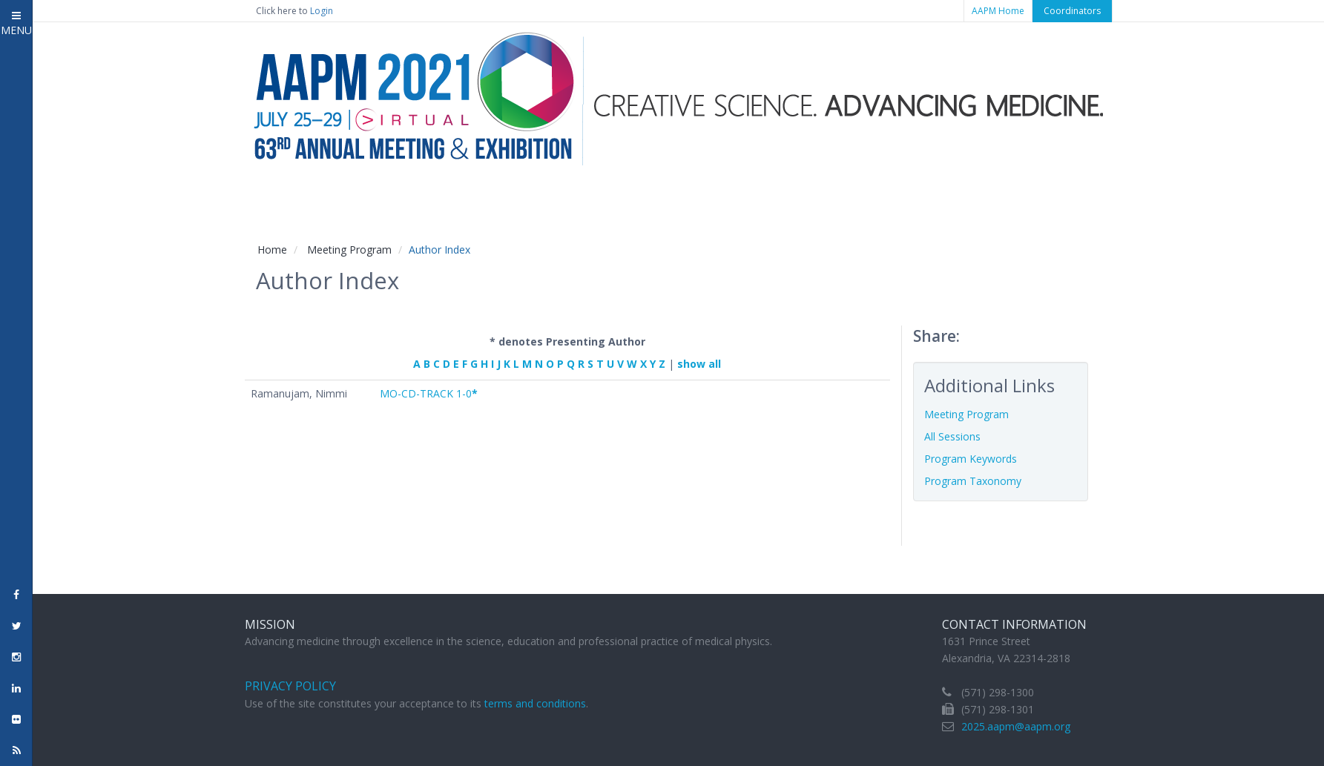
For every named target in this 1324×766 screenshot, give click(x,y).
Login (321, 10)
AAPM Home (998, 10)
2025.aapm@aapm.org (1015, 726)
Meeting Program (349, 249)
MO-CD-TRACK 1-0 (429, 393)
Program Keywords (970, 459)
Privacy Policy (290, 686)
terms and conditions (535, 703)
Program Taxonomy (972, 481)
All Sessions (952, 436)
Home (272, 249)
